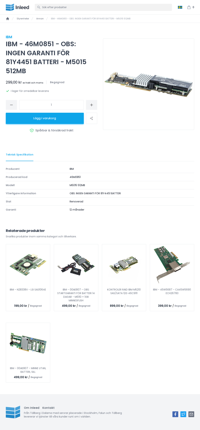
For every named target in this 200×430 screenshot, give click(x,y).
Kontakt (48, 408)
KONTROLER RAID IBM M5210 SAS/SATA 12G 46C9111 (124, 291)
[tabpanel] (100, 189)
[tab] (19, 154)
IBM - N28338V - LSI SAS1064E (28, 289)
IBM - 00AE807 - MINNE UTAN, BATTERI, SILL (28, 370)
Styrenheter (23, 18)
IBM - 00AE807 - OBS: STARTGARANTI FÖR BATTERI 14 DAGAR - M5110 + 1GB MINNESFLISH (76, 295)
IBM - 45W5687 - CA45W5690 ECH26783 (172, 291)
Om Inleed (32, 408)
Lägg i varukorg (44, 118)
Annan (40, 18)
